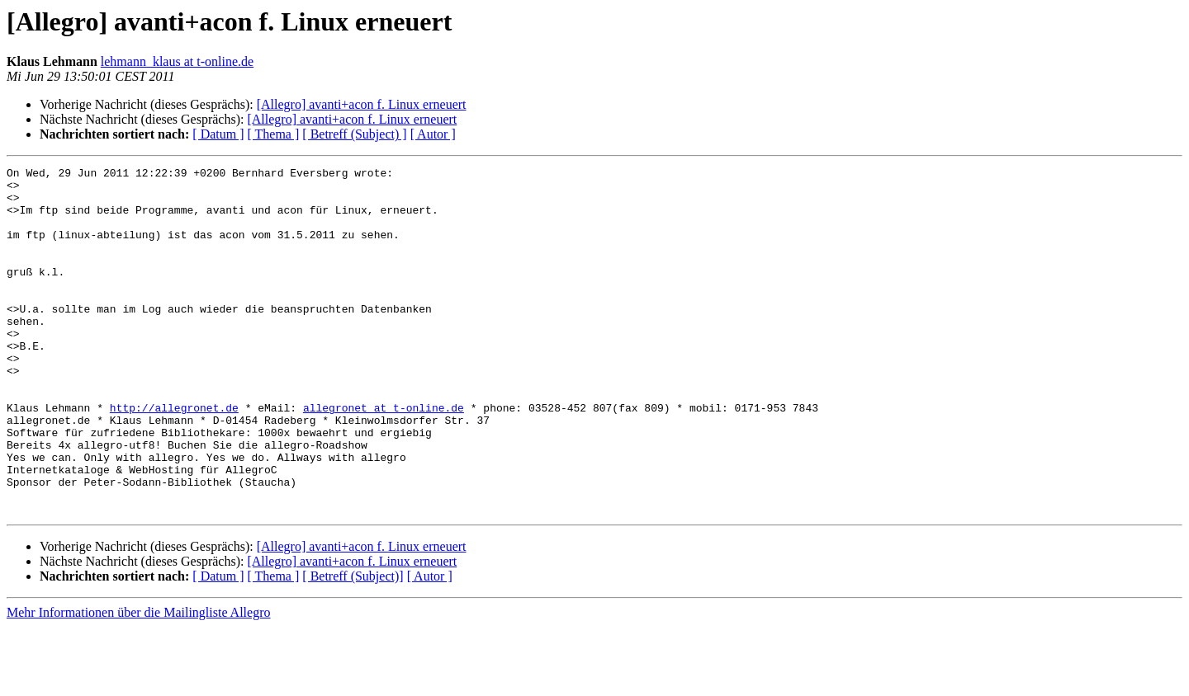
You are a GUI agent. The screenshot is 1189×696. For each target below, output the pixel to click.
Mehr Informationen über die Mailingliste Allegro (138, 682)
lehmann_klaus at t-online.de (177, 61)
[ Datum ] (218, 134)
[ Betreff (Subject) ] (354, 134)
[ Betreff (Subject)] (352, 645)
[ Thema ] (274, 134)
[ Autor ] (433, 134)
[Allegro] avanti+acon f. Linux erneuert (362, 104)
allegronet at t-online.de (383, 456)
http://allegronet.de (174, 456)
